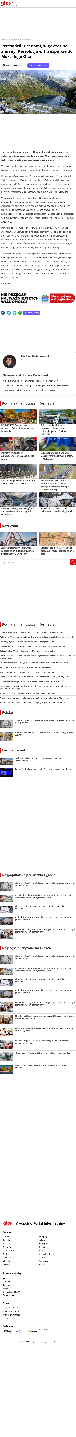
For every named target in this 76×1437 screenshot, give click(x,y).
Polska (7, 712)
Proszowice (44, 1250)
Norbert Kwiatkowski (14, 65)
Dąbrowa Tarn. (9, 1250)
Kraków (6, 1236)
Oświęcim (43, 1243)
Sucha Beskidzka (46, 1254)
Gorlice (6, 1254)
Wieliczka (43, 1264)
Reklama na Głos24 (11, 1311)
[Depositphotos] (32, 1331)
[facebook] (3, 313)
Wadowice (43, 1261)
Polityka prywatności (12, 1315)
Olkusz (42, 1240)
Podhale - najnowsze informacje (28, 403)
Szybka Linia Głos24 (11, 1292)
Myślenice (7, 1264)
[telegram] (14, 313)
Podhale (42, 1247)
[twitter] (9, 313)
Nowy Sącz (44, 1236)
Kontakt (6, 1318)
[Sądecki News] (20, 1331)
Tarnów (42, 1257)
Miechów (7, 1261)
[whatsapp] (20, 313)
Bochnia (6, 1240)
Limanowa (7, 1257)
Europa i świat (13, 750)
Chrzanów (7, 1247)
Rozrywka (10, 526)
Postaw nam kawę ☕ (38, 65)
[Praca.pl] (8, 1331)
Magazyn (7, 1278)
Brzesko (6, 1243)
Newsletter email (10, 1307)
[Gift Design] (44, 1331)
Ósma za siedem (10, 1295)
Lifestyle (6, 1281)
